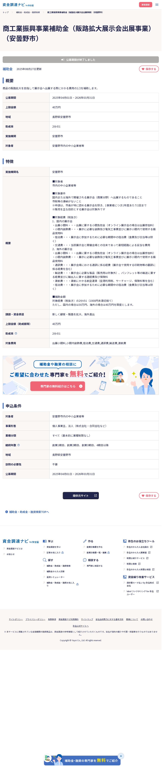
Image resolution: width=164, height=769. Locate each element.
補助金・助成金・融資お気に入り (60, 584)
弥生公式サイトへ (81, 625)
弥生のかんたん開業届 (137, 552)
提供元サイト (81, 496)
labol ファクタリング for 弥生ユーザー (140, 593)
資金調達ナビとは (15, 548)
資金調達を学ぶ (54, 546)
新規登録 (146, 4)
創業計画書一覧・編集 (97, 552)
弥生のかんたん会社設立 (138, 546)
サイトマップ (87, 619)
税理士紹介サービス (136, 558)
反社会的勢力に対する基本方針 (109, 619)
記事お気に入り (54, 552)
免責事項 (52, 619)
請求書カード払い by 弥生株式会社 (140, 584)
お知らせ (11, 554)
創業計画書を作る (95, 546)
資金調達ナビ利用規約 (68, 619)
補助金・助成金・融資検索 (58, 565)
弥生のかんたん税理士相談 (139, 569)
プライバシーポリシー (35, 619)
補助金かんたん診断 (56, 571)
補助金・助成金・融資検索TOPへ (29, 512)
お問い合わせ (147, 619)
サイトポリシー (16, 619)
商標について (132, 619)
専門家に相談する (95, 565)
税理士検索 (132, 563)
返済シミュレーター (56, 577)
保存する (151, 69)
